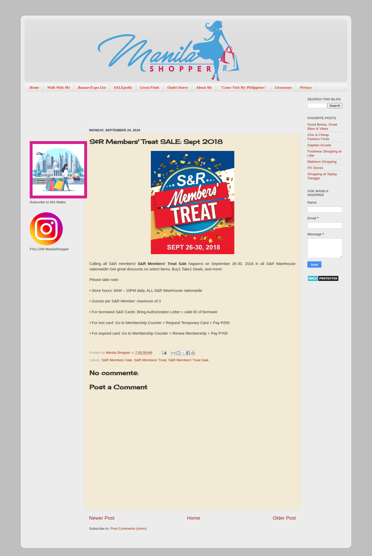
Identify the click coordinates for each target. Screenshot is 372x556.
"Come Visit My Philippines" (243, 87)
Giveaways (283, 87)
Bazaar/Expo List (92, 87)
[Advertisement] (183, 107)
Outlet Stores (177, 87)
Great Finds (149, 87)
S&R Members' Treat (150, 360)
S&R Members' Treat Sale (188, 360)
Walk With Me (58, 87)
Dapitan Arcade (319, 145)
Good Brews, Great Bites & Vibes (322, 127)
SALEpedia (123, 87)
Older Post (284, 518)
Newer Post (101, 518)
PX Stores (315, 168)
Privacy (306, 87)
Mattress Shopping (322, 162)
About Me (204, 87)
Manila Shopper (118, 352)
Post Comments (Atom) (129, 528)
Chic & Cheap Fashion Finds (318, 137)
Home (34, 87)
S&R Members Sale (117, 360)
